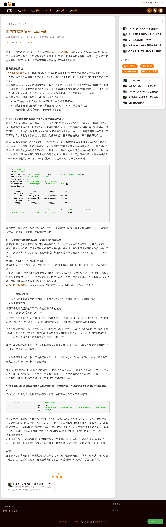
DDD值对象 (147, 66)
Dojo (144, 2)
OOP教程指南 (130, 71)
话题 (150, 2)
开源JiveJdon (101, 522)
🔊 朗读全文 (155, 521)
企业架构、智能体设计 (17, 24)
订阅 (161, 2)
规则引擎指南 (130, 66)
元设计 (47, 10)
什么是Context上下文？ (140, 80)
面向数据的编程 (60, 52)
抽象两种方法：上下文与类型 (142, 86)
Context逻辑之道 (136, 103)
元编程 (60, 10)
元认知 (22, 10)
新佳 (155, 2)
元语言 (73, 10)
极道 (9, 10)
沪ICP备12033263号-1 (69, 522)
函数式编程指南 (149, 71)
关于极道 (116, 510)
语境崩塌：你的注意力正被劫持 (143, 97)
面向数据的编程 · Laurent (26, 31)
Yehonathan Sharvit (16, 72)
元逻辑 (35, 10)
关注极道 (116, 504)
